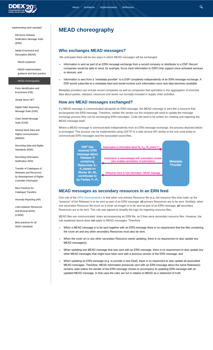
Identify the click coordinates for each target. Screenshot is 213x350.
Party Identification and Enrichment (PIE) (27, 90)
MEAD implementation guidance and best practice (32, 71)
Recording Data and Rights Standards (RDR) (29, 147)
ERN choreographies (89, 197)
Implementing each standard (27, 27)
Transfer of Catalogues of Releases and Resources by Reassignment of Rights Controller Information (29, 174)
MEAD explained (26, 62)
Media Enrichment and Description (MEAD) (27, 52)
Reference (128, 7)
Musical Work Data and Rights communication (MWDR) (27, 134)
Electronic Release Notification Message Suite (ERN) (29, 39)
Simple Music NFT (24, 99)
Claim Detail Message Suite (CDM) (26, 120)
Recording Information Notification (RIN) (26, 159)
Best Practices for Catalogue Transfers (25, 190)
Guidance (89, 7)
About (75, 7)
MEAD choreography (29, 81)
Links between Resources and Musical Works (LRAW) (28, 211)
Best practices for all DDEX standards (25, 224)
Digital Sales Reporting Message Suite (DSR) (27, 109)
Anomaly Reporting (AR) (28, 199)
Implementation (108, 7)
